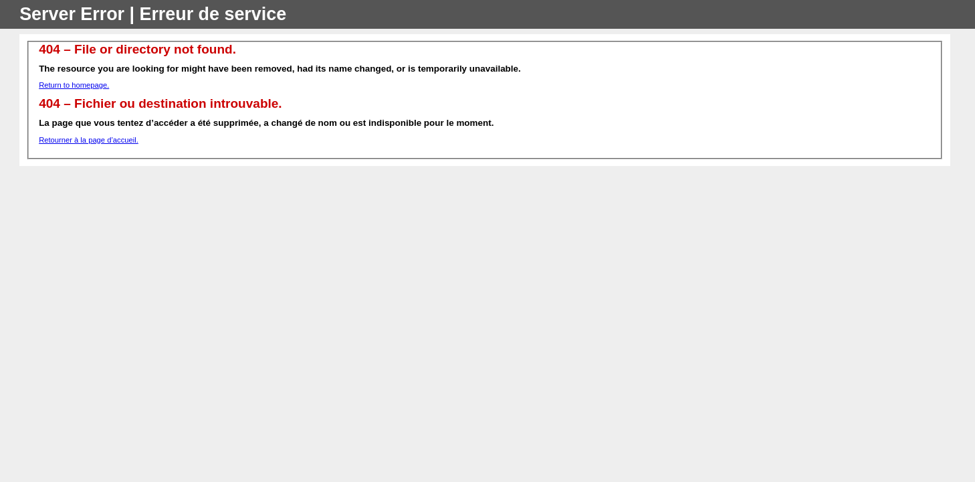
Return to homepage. (74, 85)
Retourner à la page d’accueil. (88, 140)
